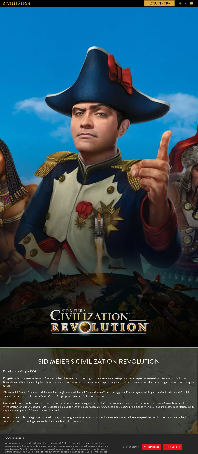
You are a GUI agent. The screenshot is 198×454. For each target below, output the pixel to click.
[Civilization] (16, 3)
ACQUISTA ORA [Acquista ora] (159, 3)
